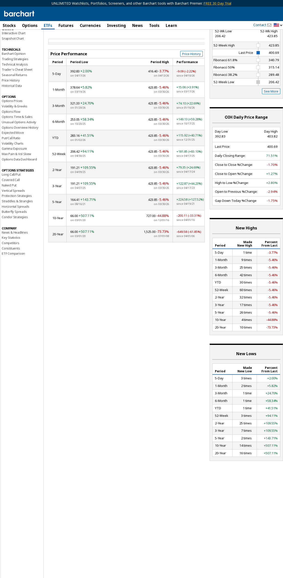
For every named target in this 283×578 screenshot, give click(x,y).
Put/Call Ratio (11, 164)
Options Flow (11, 137)
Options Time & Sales (17, 143)
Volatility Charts (13, 169)
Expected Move (13, 159)
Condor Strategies (15, 243)
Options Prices (12, 127)
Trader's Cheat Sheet (17, 95)
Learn (171, 25)
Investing (116, 25)
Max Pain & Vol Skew (16, 180)
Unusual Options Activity (19, 148)
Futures (66, 25)
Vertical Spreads (13, 216)
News (137, 25)
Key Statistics (11, 263)
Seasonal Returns (14, 101)
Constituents (11, 274)
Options (29, 25)
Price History (11, 106)
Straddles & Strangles (17, 227)
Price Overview (12, 38)
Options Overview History (20, 153)
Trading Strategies (15, 85)
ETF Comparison (13, 279)
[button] (278, 25)
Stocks (9, 25)
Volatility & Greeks (14, 132)
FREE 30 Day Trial (217, 3)
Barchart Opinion (14, 80)
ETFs (48, 25)
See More (271, 117)
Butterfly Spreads (14, 238)
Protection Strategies (17, 222)
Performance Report (18, 44)
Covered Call (11, 206)
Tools (154, 25)
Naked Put (9, 211)
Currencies (90, 25)
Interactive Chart (13, 59)
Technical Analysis (15, 90)
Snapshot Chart (13, 64)
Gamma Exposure (14, 174)
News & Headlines (15, 258)
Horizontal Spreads (15, 232)
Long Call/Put (11, 200)
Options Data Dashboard (19, 185)
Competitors (10, 269)
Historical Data (12, 111)
